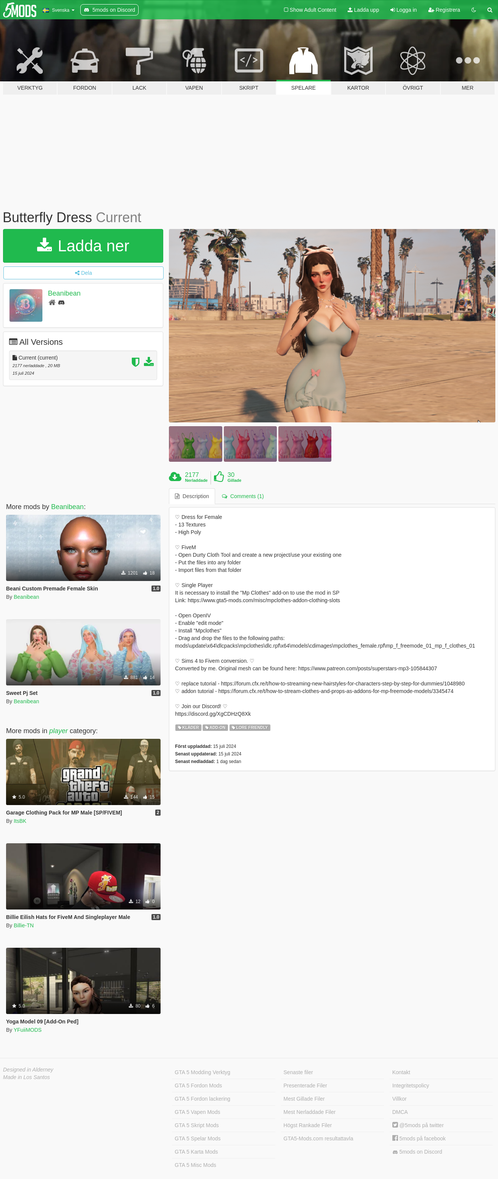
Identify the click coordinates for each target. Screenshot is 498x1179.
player (58, 731)
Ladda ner (83, 246)
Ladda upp (363, 10)
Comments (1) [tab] (243, 496)
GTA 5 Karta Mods (196, 1152)
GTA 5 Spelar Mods (197, 1138)
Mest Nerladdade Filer (310, 1112)
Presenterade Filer (305, 1085)
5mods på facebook (419, 1138)
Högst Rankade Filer (308, 1125)
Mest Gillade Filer (304, 1099)
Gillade (235, 480)
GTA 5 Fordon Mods (198, 1085)
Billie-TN (24, 925)
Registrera (444, 10)
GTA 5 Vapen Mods (197, 1112)
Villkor (399, 1099)
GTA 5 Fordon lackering (202, 1099)
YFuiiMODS (28, 1030)
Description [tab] (192, 496)
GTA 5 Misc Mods (195, 1165)
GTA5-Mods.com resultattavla (318, 1138)
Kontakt (401, 1072)
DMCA (400, 1112)
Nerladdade (196, 480)
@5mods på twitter (418, 1125)
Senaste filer (298, 1072)
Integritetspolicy (410, 1085)
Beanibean (64, 293)
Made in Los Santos (26, 1077)
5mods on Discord (417, 1152)
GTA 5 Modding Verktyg (202, 1072)
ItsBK (20, 821)
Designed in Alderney (28, 1070)
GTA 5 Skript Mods (197, 1125)
